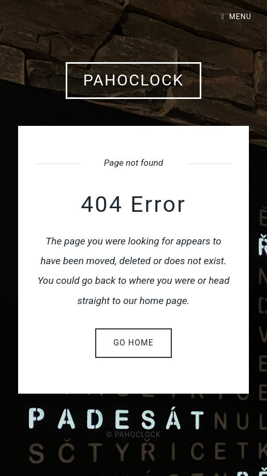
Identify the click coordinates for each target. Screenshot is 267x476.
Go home (133, 343)
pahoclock (133, 80)
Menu (240, 16)
